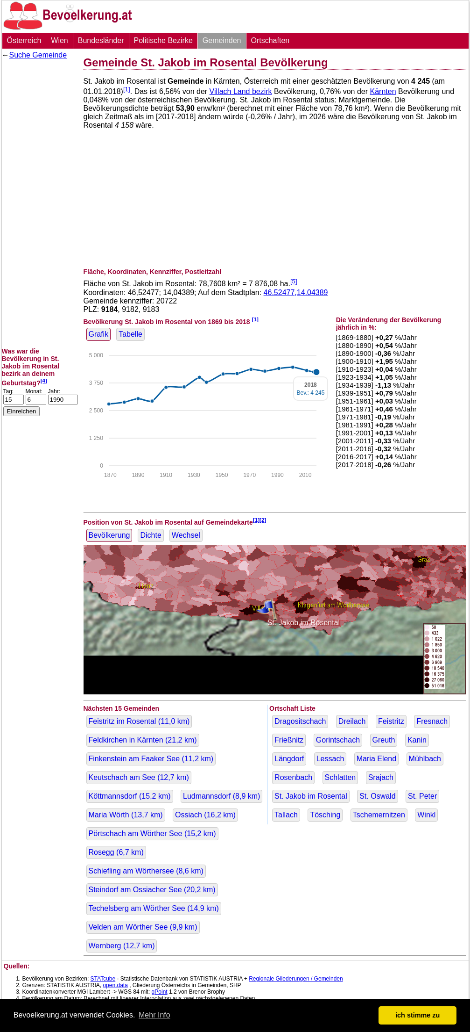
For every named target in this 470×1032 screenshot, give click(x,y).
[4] (44, 380)
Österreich (24, 40)
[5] (293, 281)
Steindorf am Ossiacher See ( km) (152, 890)
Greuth (383, 740)
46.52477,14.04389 (296, 292)
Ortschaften (270, 40)
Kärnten (383, 91)
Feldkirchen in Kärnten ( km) (143, 740)
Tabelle (130, 334)
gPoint (160, 992)
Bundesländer (101, 40)
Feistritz (391, 721)
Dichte (150, 535)
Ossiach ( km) (205, 815)
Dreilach (352, 721)
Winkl (426, 815)
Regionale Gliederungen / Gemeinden (296, 978)
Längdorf (289, 759)
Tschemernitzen (379, 815)
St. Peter (422, 796)
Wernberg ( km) (122, 946)
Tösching (325, 815)
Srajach (380, 777)
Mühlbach (425, 759)
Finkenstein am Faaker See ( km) (151, 759)
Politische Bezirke (163, 40)
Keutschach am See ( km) (139, 777)
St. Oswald (377, 796)
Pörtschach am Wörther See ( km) (152, 833)
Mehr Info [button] (154, 1015)
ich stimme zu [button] (417, 1015)
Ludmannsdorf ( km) (221, 796)
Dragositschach (300, 721)
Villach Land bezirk (241, 91)
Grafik (99, 334)
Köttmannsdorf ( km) (130, 796)
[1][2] (260, 520)
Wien (59, 40)
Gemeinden (222, 40)
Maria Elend (376, 759)
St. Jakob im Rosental (310, 796)
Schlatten (340, 777)
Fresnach (432, 721)
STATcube (103, 978)
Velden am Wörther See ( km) (143, 927)
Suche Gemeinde (38, 55)
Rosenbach (293, 777)
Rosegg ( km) (116, 852)
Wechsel (186, 535)
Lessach (330, 759)
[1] (126, 89)
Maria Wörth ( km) (126, 815)
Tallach (286, 815)
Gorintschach (338, 740)
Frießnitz (288, 740)
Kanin (417, 740)
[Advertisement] (39, 203)
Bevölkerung (109, 535)
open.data (115, 985)
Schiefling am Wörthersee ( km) (146, 871)
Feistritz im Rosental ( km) (139, 721)
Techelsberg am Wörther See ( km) (154, 908)
